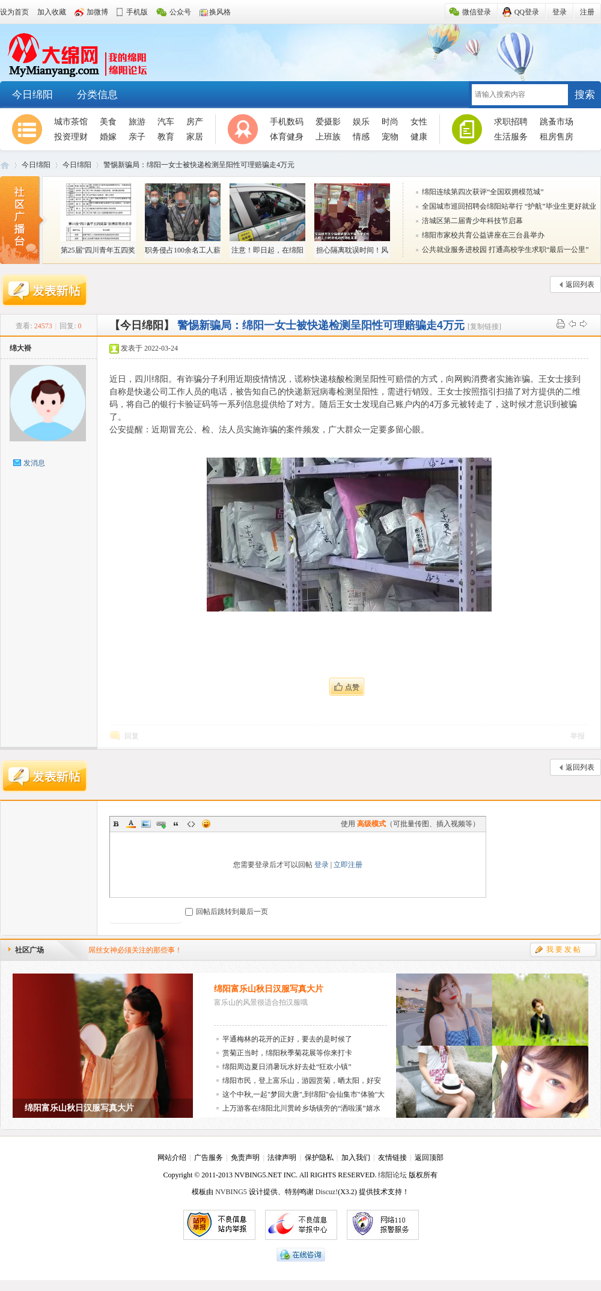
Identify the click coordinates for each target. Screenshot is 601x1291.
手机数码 (287, 121)
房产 (194, 121)
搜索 (585, 94)
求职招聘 (511, 121)
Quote (176, 824)
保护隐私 (319, 1157)
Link (161, 824)
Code (191, 824)
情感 (361, 136)
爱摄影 (328, 121)
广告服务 (208, 1157)
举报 (577, 736)
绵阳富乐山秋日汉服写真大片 (268, 988)
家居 (194, 136)
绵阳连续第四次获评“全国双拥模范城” (483, 192)
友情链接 (392, 1157)
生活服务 (511, 136)
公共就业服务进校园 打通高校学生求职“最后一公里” (505, 249)
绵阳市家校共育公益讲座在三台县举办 (483, 235)
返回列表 (580, 284)
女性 (418, 121)
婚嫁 (108, 136)
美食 (108, 121)
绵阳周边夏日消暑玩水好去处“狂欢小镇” (287, 1067)
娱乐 (361, 121)
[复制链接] (484, 326)
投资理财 (71, 136)
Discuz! (327, 1192)
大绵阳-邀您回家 (73, 53)
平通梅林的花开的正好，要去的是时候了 (287, 1039)
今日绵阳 (32, 94)
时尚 (390, 121)
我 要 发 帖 (563, 949)
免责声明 (245, 1157)
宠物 (390, 136)
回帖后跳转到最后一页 (226, 911)
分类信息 (97, 94)
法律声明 (281, 1157)
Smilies (206, 824)
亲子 (137, 136)
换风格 (220, 12)
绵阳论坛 (392, 1175)
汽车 (165, 121)
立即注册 (348, 864)
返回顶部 (429, 1157)
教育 (165, 136)
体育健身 (287, 136)
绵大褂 (20, 348)
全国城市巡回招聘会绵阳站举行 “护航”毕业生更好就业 (509, 206)
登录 (321, 864)
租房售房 (556, 136)
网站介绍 (171, 1157)
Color (131, 824)
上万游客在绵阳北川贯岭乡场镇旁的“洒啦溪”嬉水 (301, 1108)
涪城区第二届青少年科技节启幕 (472, 220)
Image (146, 824)
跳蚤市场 (556, 121)
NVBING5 (231, 1192)
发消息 (34, 463)
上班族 (328, 136)
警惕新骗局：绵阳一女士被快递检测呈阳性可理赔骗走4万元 (198, 165)
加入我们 (355, 1157)
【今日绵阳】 (141, 325)
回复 (131, 736)
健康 (418, 136)
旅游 (137, 121)
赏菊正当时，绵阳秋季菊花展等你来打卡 (287, 1053)
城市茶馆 (71, 121)
